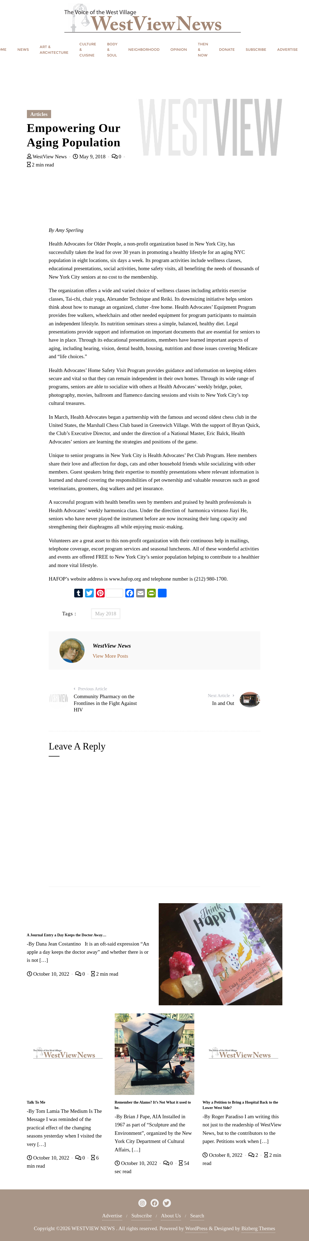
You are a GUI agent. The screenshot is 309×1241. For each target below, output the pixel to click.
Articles (39, 114)
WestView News (47, 156)
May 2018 (105, 613)
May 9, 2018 (90, 156)
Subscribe (141, 1215)
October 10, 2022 (49, 974)
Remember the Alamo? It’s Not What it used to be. (153, 1105)
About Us (171, 1215)
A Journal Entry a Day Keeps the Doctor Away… (67, 935)
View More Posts (110, 656)
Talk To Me (36, 1102)
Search (197, 1215)
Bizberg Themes (258, 1228)
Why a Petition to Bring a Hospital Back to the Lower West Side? (240, 1105)
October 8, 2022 (223, 1155)
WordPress (196, 1228)
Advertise (112, 1215)
